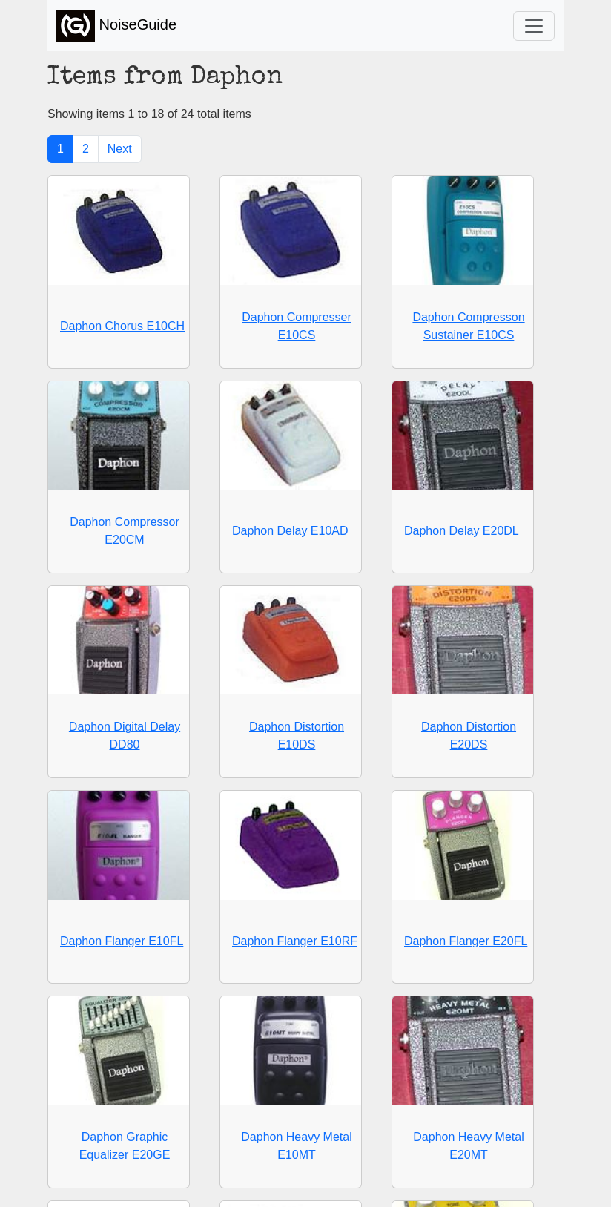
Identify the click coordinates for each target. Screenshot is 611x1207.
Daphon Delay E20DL (461, 530)
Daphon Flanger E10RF (294, 941)
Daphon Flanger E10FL (121, 941)
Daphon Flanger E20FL (465, 941)
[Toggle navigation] (534, 26)
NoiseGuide (116, 26)
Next (120, 148)
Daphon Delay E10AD (290, 530)
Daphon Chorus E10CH (122, 326)
